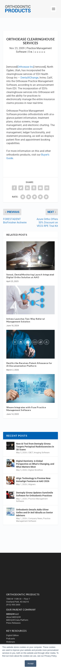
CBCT (30, 452)
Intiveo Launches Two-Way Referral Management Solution (25, 320)
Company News (35, 518)
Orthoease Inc (25, 66)
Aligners (31, 484)
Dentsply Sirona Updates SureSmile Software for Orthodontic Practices (34, 494)
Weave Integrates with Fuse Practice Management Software (26, 408)
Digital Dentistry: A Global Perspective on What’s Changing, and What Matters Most (35, 464)
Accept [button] (30, 663)
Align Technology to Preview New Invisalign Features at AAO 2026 (33, 479)
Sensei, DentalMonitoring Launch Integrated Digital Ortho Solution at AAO (30, 276)
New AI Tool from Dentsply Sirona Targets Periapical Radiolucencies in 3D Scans (35, 446)
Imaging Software (41, 452)
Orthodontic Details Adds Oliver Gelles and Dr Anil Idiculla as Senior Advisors (34, 512)
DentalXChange (29, 77)
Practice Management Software (33, 519)
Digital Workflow (35, 470)
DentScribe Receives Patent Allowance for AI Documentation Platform (29, 364)
